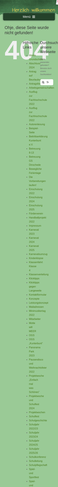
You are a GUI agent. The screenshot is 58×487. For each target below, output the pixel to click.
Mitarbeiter (35, 319)
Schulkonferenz (37, 457)
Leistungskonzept (38, 302)
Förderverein (36, 213)
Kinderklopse (36, 258)
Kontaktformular (37, 294)
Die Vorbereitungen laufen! (37, 181)
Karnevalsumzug (38, 254)
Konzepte (34, 298)
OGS (31, 335)
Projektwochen (37, 412)
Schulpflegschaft (38, 465)
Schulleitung (35, 461)
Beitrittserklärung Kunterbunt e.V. (38, 140)
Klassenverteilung (38, 274)
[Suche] (43, 82)
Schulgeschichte (38, 420)
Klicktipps (34, 278)
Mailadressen (36, 307)
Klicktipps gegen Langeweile (35, 286)
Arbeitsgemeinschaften (41, 87)
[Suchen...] (46, 82)
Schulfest (34, 416)
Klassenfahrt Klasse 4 (36, 266)
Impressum (35, 225)
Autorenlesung (37, 124)
